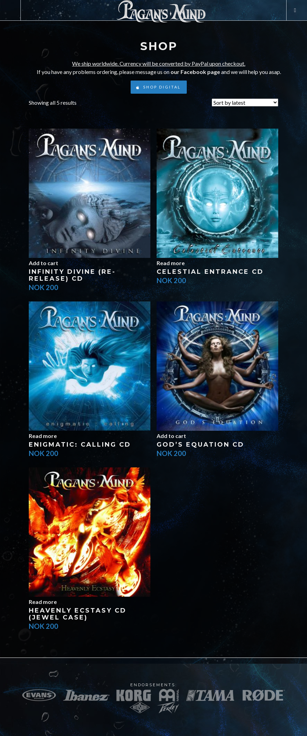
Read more (171, 263)
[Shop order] (245, 102)
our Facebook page (195, 71)
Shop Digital (158, 87)
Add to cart (43, 263)
